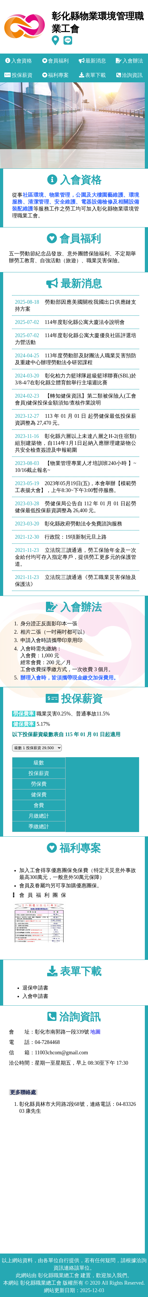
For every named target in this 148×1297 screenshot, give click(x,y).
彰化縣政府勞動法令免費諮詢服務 (68, 524)
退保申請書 (41, 988)
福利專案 (55, 75)
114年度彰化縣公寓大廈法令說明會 (70, 322)
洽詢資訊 (129, 75)
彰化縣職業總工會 (58, 1275)
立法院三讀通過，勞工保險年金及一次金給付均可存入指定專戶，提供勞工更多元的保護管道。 (75, 557)
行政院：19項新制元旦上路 (61, 537)
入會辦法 (129, 61)
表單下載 (92, 75)
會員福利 (55, 61)
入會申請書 (41, 996)
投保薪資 (18, 75)
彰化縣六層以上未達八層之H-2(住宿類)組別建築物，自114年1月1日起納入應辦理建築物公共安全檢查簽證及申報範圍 (75, 443)
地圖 (95, 1032)
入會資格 (18, 61)
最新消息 (92, 61)
